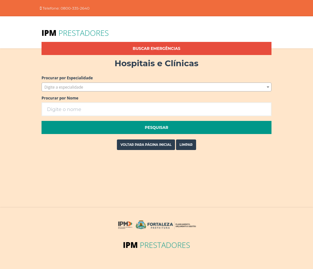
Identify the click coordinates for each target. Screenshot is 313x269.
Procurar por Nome (60, 98)
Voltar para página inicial (146, 145)
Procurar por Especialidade (67, 78)
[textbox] (156, 87)
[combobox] (156, 87)
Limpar (186, 145)
